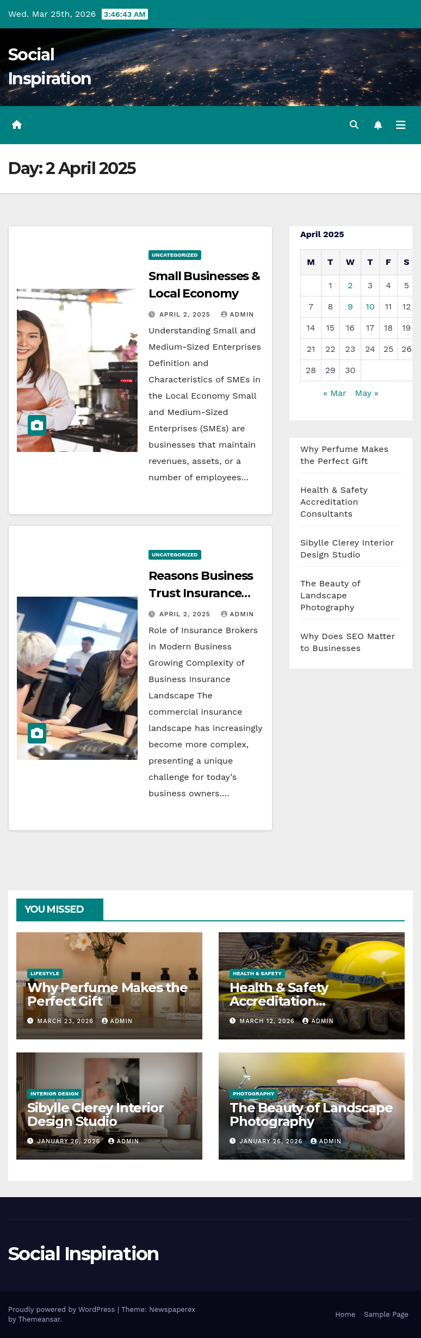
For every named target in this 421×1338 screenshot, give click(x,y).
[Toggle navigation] (401, 125)
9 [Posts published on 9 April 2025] (350, 306)
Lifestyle (44, 973)
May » (367, 393)
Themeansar (39, 1319)
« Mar (334, 393)
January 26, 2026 (70, 1141)
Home (345, 1314)
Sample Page (386, 1314)
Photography (253, 1094)
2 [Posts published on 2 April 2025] (350, 285)
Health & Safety (257, 973)
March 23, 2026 (67, 1021)
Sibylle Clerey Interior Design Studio (95, 1114)
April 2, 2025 (186, 314)
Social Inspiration (83, 1253)
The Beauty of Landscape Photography (330, 595)
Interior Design (54, 1094)
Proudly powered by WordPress (62, 1309)
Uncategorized (175, 255)
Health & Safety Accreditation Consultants (334, 502)
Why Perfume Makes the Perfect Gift (107, 994)
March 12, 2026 (269, 1021)
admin (238, 314)
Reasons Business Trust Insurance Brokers (200, 593)
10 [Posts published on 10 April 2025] (370, 306)
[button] (354, 125)
